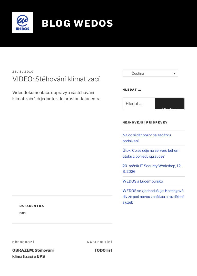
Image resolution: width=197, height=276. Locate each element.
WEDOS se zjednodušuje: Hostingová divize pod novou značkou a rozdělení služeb (153, 196)
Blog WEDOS (78, 23)
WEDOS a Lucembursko (143, 181)
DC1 (23, 213)
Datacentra (32, 206)
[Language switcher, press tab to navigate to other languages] (150, 73)
